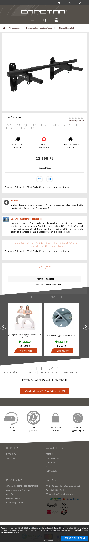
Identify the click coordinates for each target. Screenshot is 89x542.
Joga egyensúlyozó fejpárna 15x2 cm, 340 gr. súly (25, 335)
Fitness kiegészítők (66, 28)
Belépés (59, 2)
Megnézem (26, 351)
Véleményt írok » (76, 120)
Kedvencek (79, 2)
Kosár (49, 466)
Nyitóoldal (11, 454)
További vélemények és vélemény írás (44, 391)
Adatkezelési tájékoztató (18, 490)
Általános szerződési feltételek (22, 486)
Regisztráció (52, 458)
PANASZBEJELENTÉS (14, 503)
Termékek (10, 458)
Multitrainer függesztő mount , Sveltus (61, 335)
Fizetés (9, 494)
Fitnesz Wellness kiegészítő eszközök (40, 28)
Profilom (50, 462)
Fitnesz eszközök (15, 28)
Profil (69, 2)
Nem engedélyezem (50, 540)
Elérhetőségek (13, 498)
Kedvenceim (51, 471)
